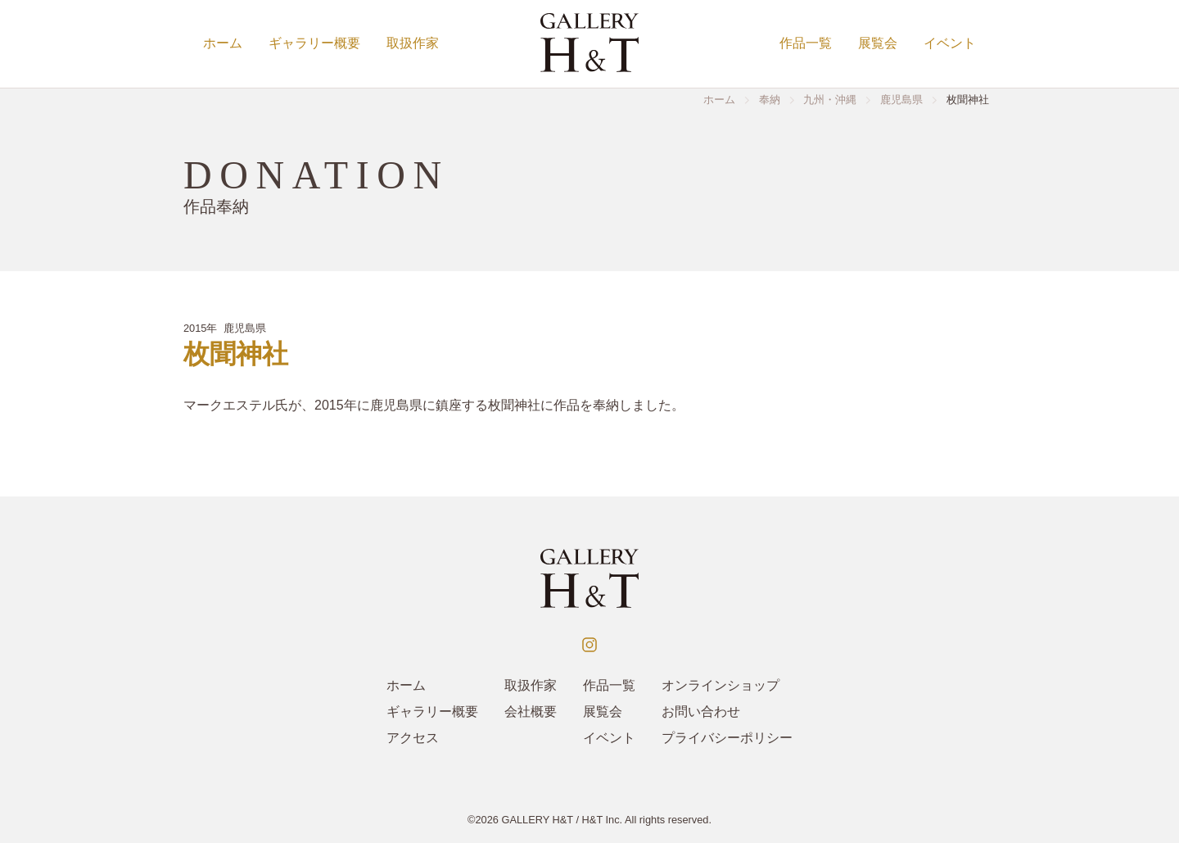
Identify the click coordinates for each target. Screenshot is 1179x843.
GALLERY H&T (537, 820)
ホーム (222, 43)
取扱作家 (412, 43)
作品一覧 (805, 43)
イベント (950, 43)
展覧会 (877, 43)
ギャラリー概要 (314, 43)
